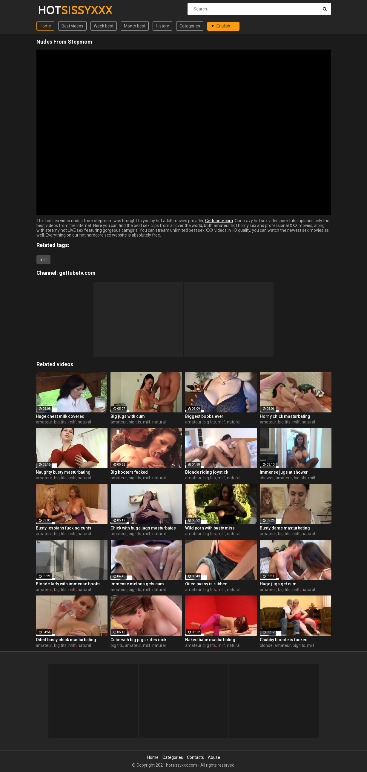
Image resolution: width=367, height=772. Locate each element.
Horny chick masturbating (285, 416)
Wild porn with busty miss (210, 528)
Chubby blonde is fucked (284, 639)
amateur (44, 422)
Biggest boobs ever (204, 416)
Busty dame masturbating (285, 528)
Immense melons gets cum (137, 583)
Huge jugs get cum (278, 583)
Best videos (72, 26)
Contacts (195, 757)
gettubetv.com (77, 273)
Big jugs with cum (127, 416)
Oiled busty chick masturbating (66, 639)
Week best (103, 26)
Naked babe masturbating (210, 639)
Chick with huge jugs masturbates (143, 528)
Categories (189, 26)
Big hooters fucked (129, 472)
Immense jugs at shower (284, 472)
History (162, 26)
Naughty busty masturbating (63, 472)
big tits (60, 422)
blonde (266, 645)
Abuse (214, 757)
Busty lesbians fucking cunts (63, 528)
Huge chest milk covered (60, 416)
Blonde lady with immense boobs (68, 583)
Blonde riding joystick (206, 472)
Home (45, 26)
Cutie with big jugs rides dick (138, 639)
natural (84, 422)
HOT (53, 10)
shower (267, 477)
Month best (134, 26)
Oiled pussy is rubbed (206, 583)
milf (43, 259)
